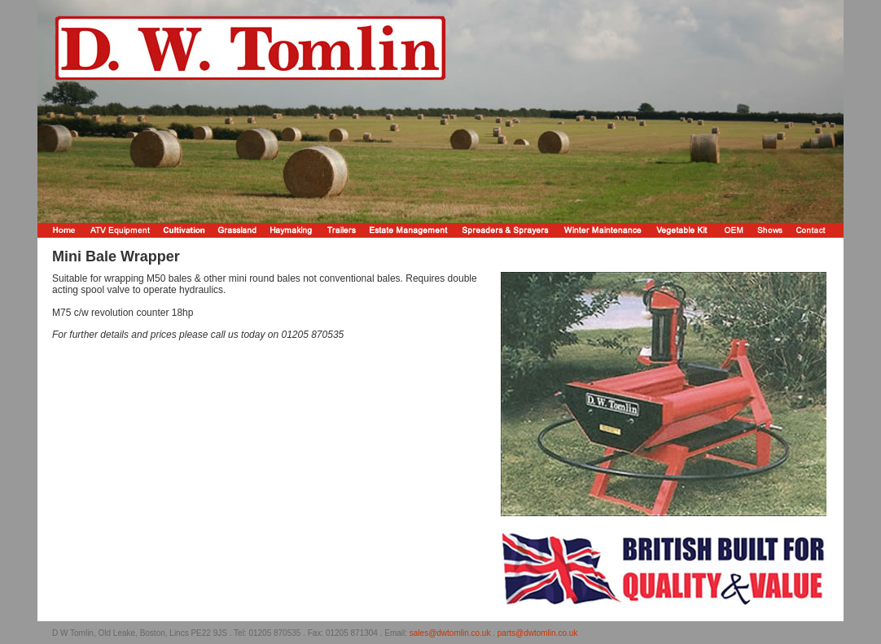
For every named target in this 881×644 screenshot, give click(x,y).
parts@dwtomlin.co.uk (537, 633)
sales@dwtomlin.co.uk (450, 633)
